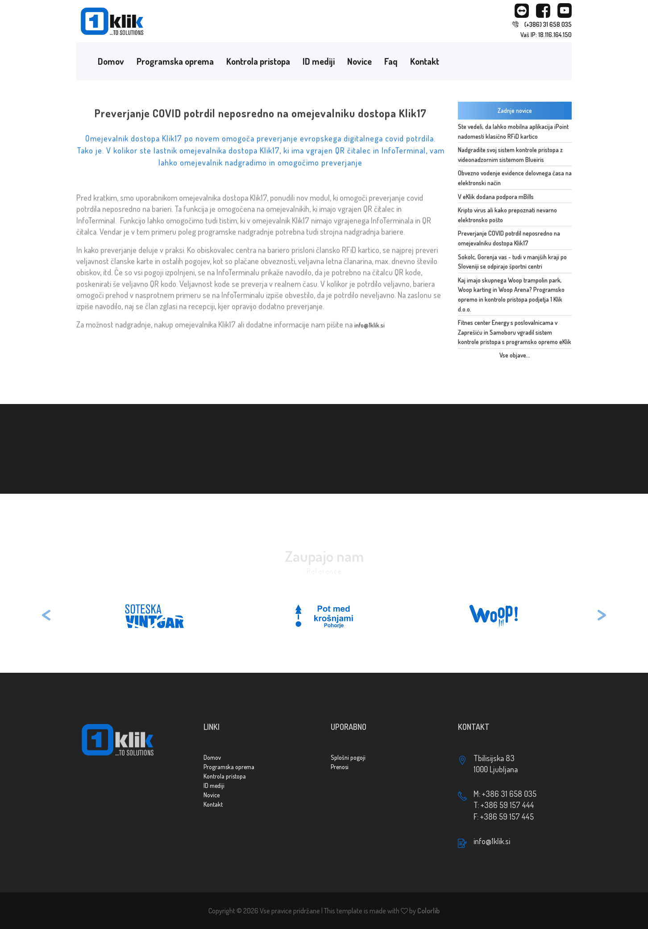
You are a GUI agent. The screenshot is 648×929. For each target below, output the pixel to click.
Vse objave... (514, 356)
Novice (359, 61)
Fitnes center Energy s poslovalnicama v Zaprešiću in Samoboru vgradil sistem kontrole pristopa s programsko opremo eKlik (514, 333)
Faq (391, 61)
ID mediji (319, 61)
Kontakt (424, 61)
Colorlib (428, 910)
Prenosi (340, 767)
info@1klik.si (369, 328)
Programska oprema (175, 61)
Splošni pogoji (348, 757)
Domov (111, 61)
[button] (46, 616)
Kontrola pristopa (258, 61)
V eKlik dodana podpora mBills (496, 197)
